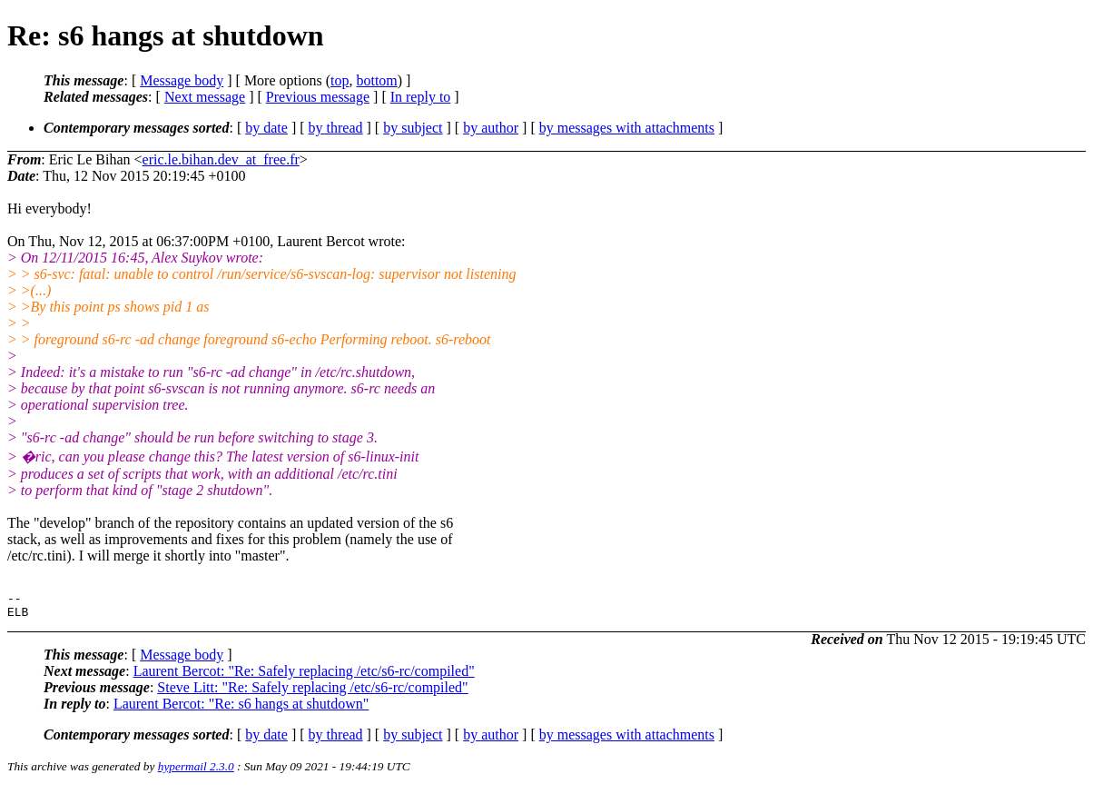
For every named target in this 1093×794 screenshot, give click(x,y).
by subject (412, 127)
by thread (336, 127)
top (339, 80)
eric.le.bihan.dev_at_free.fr (221, 159)
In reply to (420, 96)
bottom (376, 80)
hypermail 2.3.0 (196, 772)
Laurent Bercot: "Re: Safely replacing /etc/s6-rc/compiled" (304, 676)
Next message (204, 96)
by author (490, 127)
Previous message (317, 96)
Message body (181, 80)
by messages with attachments (626, 127)
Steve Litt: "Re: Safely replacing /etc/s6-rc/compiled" (312, 692)
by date (266, 127)
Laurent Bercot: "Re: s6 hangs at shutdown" (241, 709)
